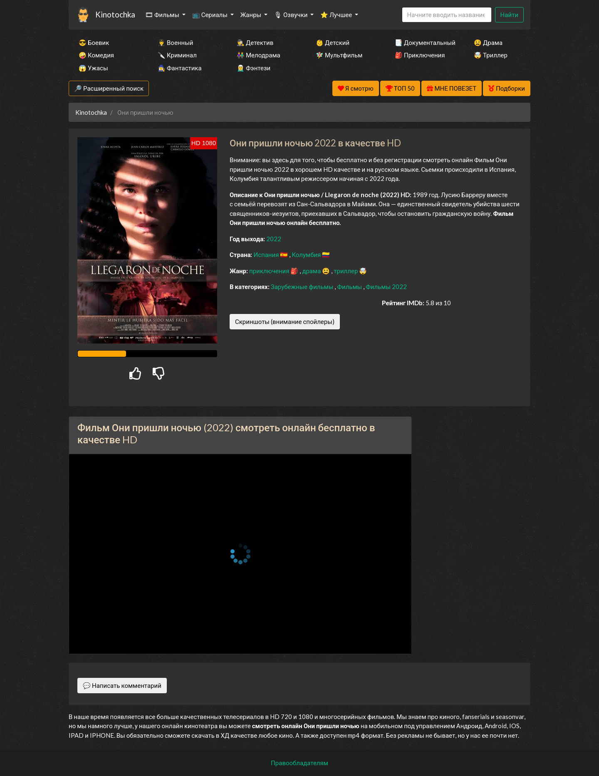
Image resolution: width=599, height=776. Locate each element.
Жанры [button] (251, 14)
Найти (509, 14)
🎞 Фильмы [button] (163, 14)
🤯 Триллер (490, 55)
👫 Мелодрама (258, 55)
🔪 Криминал (177, 55)
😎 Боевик (94, 42)
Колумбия (307, 254)
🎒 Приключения (420, 55)
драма (312, 270)
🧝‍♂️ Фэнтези (253, 68)
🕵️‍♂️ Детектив (255, 42)
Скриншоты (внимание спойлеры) (284, 321)
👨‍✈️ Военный (175, 42)
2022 (273, 238)
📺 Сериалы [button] (210, 14)
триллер (346, 270)
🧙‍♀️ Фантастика (180, 68)
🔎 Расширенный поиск (109, 88)
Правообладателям (299, 762)
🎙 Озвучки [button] (291, 14)
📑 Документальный (423, 42)
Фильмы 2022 (386, 286)
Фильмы (350, 286)
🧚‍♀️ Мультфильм (339, 55)
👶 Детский (332, 42)
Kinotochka (115, 14)
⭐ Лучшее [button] (336, 14)
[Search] (447, 14)
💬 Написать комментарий (122, 685)
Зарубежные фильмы (303, 286)
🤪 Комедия (96, 55)
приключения (269, 270)
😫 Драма (488, 42)
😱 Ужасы (93, 68)
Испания (266, 254)
